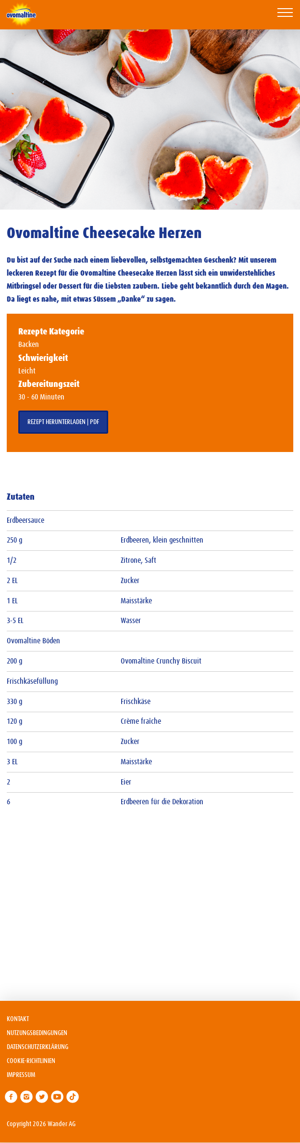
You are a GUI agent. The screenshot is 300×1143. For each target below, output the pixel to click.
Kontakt (18, 1019)
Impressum (21, 1075)
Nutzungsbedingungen (37, 1033)
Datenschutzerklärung (37, 1047)
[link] (11, 1096)
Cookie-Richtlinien (31, 1061)
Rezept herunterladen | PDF (63, 422)
